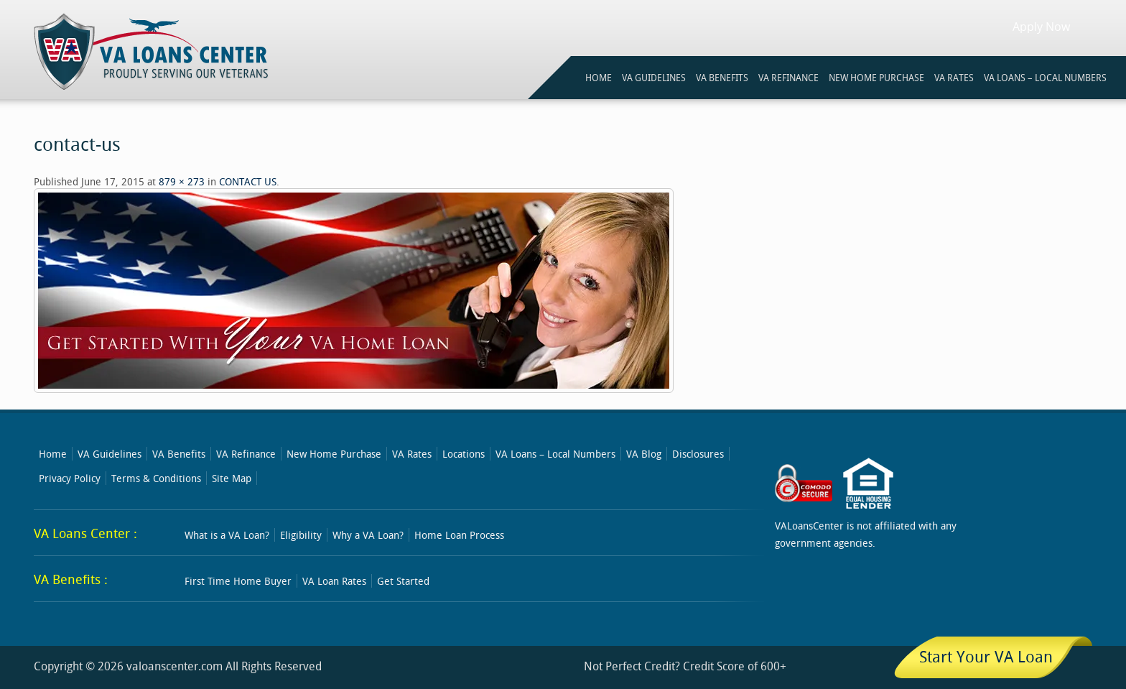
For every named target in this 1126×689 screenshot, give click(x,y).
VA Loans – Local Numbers (1045, 77)
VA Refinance (246, 454)
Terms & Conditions (156, 478)
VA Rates (412, 454)
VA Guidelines (109, 454)
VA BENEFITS (722, 77)
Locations (463, 454)
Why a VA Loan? (368, 535)
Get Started (403, 581)
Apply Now (1041, 27)
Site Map (231, 478)
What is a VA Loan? (227, 535)
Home (53, 454)
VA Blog (643, 454)
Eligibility (301, 535)
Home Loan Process (459, 535)
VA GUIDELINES (654, 77)
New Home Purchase (334, 454)
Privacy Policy (70, 478)
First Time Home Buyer (238, 581)
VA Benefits (178, 454)
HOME (598, 77)
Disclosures (698, 454)
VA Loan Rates (334, 581)
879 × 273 (182, 181)
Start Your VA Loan (986, 656)
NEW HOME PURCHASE (876, 77)
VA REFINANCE (788, 77)
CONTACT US (247, 181)
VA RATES (954, 77)
